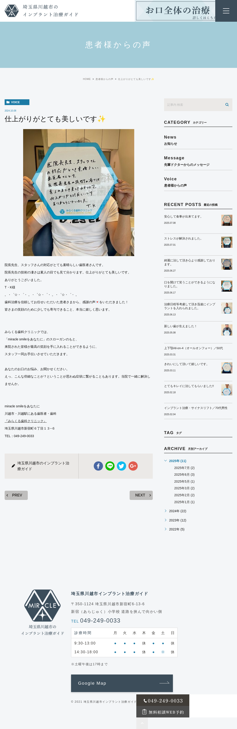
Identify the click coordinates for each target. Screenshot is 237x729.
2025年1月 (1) (184, 502)
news (198, 140)
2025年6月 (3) (184, 474)
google (133, 466)
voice (15, 102)
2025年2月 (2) (184, 495)
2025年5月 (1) (184, 481)
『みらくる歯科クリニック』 (26, 421)
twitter (121, 466)
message (198, 161)
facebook (98, 466)
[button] (122, 683)
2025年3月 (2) (184, 488)
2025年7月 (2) (184, 468)
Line (110, 466)
